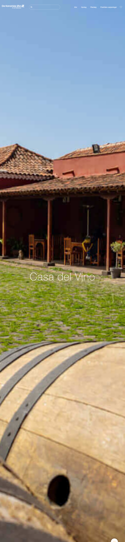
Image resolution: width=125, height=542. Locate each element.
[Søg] (44, 7)
